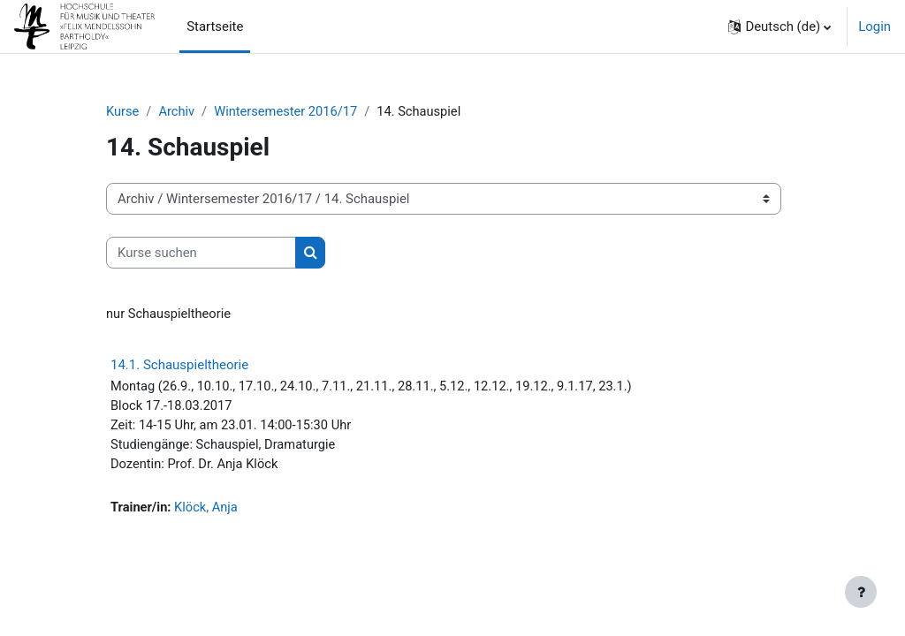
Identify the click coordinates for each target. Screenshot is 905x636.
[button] (779, 26)
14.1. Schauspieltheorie (179, 366)
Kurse (123, 112)
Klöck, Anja (207, 511)
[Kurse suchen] (201, 253)
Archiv (177, 112)
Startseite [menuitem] (214, 26)
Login (874, 26)
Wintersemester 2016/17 (288, 112)
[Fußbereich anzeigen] (861, 592)
